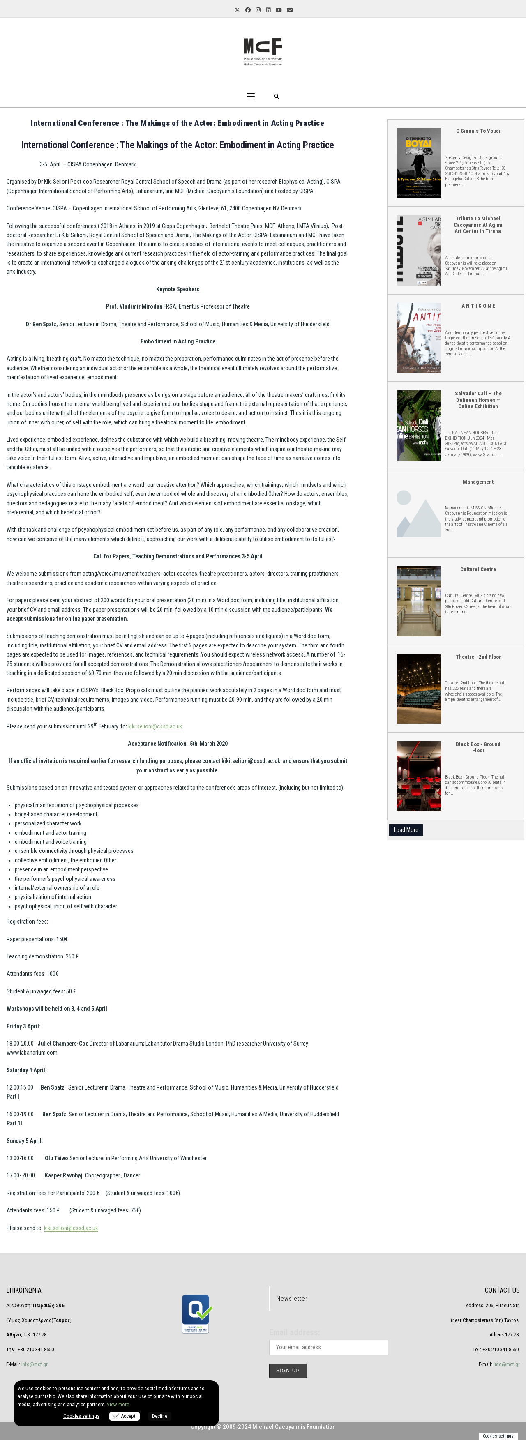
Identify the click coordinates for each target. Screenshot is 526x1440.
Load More (406, 830)
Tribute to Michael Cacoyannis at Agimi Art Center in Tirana (419, 250)
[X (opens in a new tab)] (236, 10)
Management (478, 482)
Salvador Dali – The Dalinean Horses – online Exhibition (419, 425)
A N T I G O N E (419, 337)
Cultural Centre (419, 601)
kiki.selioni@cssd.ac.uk (155, 726)
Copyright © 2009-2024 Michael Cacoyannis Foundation (263, 1427)
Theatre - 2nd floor (419, 688)
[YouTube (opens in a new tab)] (278, 10)
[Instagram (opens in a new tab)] (258, 10)
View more (118, 1404)
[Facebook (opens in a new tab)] (247, 10)
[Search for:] (276, 96)
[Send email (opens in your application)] (289, 10)
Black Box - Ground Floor (419, 776)
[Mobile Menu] (251, 96)
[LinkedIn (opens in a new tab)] (267, 10)
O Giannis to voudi (419, 162)
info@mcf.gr (34, 1364)
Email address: (294, 1332)
